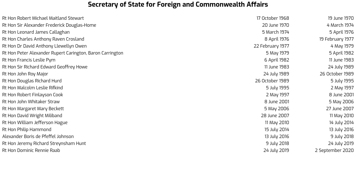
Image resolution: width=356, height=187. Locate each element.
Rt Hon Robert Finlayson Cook (32, 95)
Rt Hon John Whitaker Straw (31, 102)
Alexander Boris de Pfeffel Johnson (38, 136)
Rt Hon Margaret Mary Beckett (33, 109)
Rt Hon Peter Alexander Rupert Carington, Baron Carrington (62, 53)
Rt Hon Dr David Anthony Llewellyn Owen (44, 46)
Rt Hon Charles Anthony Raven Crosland (43, 39)
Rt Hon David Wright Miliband (32, 116)
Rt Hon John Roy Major (25, 74)
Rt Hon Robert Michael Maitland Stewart (43, 18)
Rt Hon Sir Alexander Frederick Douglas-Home (49, 25)
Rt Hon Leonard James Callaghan (36, 32)
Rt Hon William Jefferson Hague (35, 123)
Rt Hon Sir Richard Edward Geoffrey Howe (45, 67)
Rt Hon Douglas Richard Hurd (32, 81)
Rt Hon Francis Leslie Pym (28, 60)
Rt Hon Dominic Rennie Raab (31, 150)
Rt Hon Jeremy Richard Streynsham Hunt (44, 143)
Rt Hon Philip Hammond (26, 129)
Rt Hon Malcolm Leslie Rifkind (32, 88)
